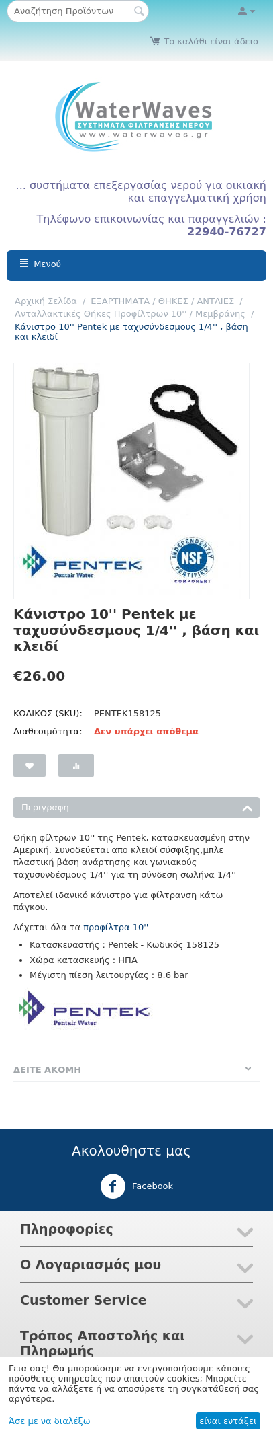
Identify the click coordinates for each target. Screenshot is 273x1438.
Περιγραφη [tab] (137, 806)
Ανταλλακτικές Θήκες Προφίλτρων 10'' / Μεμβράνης (130, 314)
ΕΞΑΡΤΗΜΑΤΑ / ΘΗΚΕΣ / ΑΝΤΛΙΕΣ (162, 301)
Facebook (136, 1186)
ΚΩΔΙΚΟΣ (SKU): (48, 713)
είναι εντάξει (227, 1421)
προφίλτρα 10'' (115, 927)
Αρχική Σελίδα (46, 301)
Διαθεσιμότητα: (48, 731)
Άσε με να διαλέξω (50, 1421)
